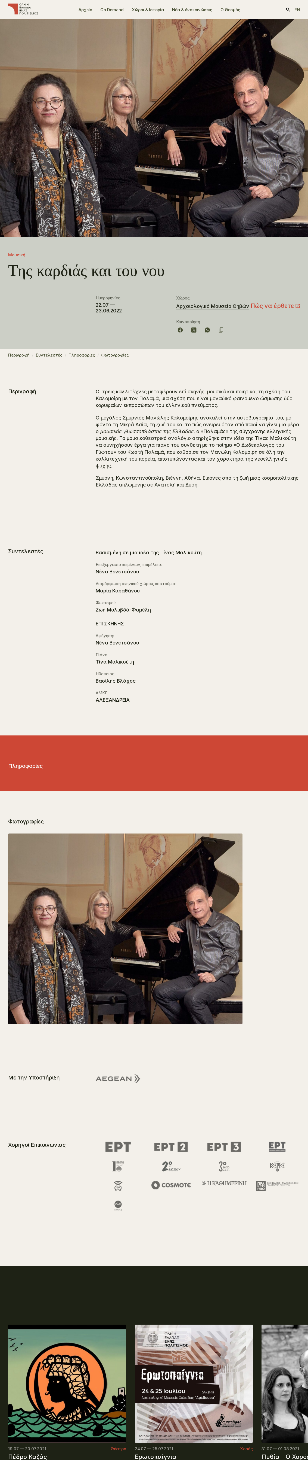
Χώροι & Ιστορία (148, 9)
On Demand (112, 9)
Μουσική (16, 254)
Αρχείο (85, 9)
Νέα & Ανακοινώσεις (192, 9)
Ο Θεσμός (230, 9)
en (297, 9)
